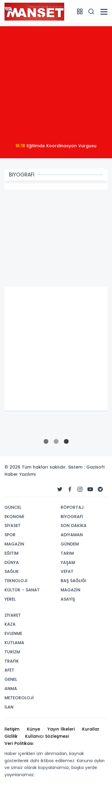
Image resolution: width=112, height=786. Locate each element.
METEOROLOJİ (19, 698)
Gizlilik (11, 736)
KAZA (10, 624)
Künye (33, 729)
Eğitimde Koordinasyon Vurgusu (56, 146)
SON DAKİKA (74, 525)
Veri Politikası (18, 743)
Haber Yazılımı (20, 474)
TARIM (67, 553)
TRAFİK (11, 661)
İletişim (11, 729)
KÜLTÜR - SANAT (22, 590)
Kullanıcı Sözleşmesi (47, 736)
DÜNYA (11, 562)
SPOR (10, 535)
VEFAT (67, 571)
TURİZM (12, 652)
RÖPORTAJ (72, 507)
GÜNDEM (70, 544)
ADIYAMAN (72, 535)
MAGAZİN (14, 544)
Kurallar (90, 729)
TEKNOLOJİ (15, 581)
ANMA (10, 689)
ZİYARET (12, 615)
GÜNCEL (12, 507)
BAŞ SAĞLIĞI (73, 581)
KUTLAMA (14, 643)
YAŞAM (68, 562)
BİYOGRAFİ (72, 517)
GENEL (10, 679)
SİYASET (12, 525)
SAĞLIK (11, 571)
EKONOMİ (14, 517)
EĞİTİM (11, 553)
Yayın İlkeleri (61, 729)
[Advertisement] (56, 82)
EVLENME (13, 633)
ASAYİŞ (68, 599)
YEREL (10, 599)
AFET (9, 670)
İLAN (8, 707)
